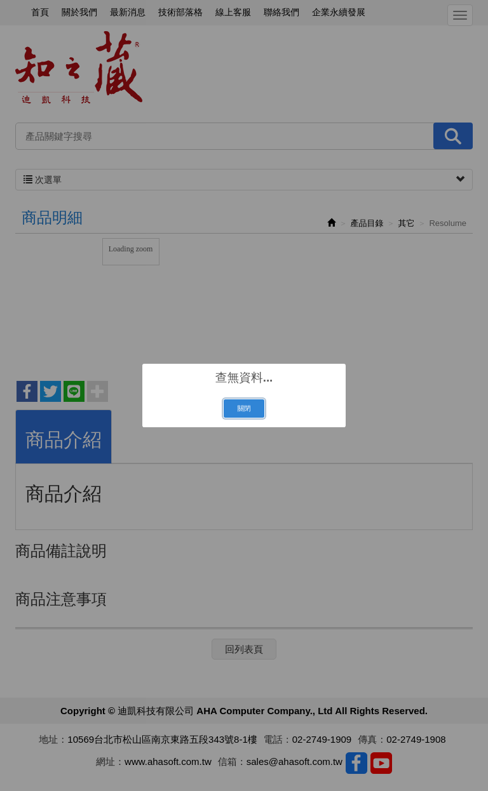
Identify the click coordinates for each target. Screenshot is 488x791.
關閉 (243, 408)
